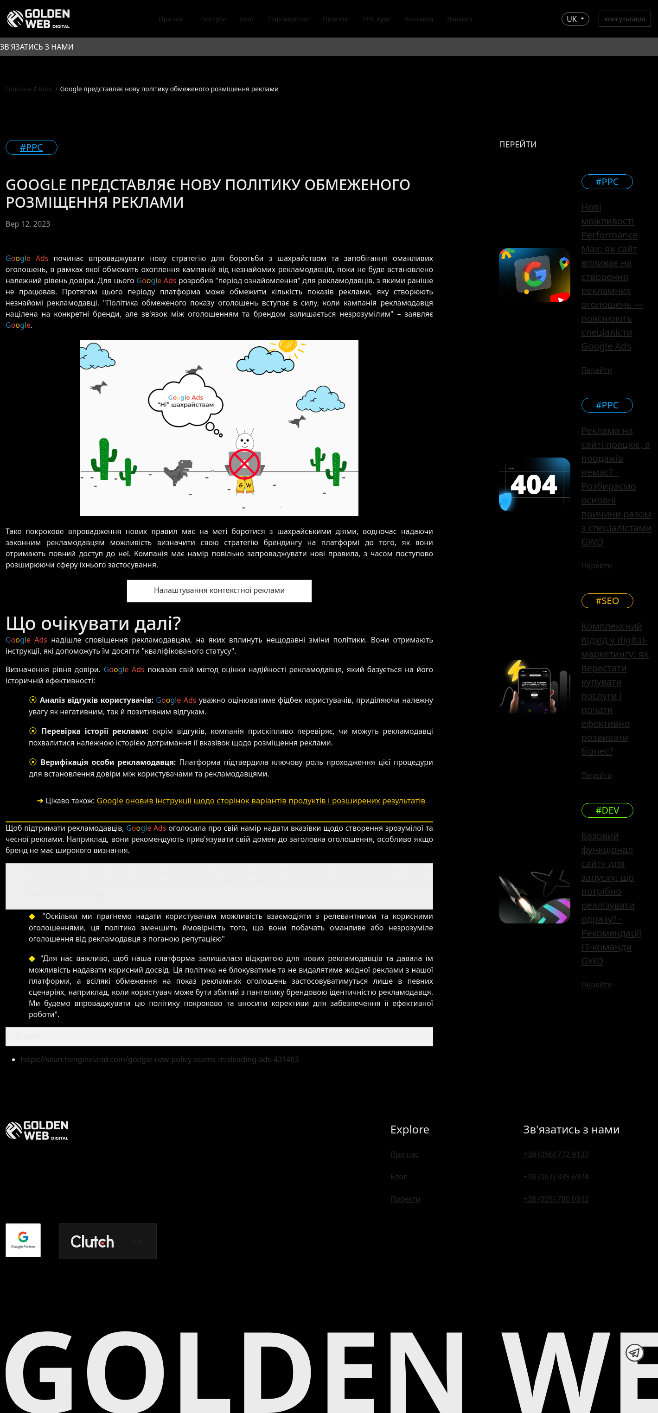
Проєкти (336, 18)
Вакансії (460, 18)
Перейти (596, 370)
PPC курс (376, 18)
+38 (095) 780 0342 (556, 1199)
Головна (19, 88)
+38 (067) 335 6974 (556, 1176)
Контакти (418, 18)
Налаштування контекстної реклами (219, 590)
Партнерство (288, 18)
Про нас (171, 18)
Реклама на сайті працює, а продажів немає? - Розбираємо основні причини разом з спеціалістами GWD (616, 486)
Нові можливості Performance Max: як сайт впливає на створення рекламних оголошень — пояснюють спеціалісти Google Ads (612, 276)
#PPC (31, 147)
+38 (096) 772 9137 (556, 1154)
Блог (247, 18)
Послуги (213, 18)
